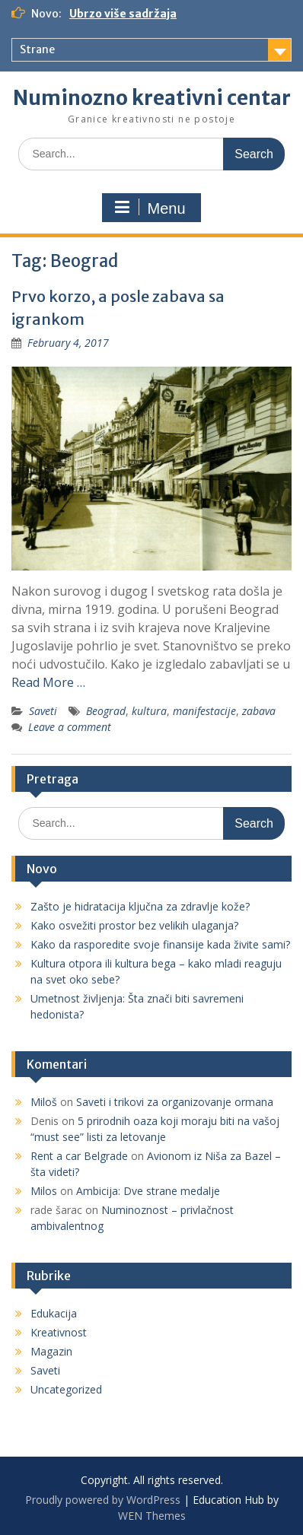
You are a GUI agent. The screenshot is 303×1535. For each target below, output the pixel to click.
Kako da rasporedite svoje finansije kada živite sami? (160, 944)
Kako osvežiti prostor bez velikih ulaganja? (134, 925)
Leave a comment (69, 727)
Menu (149, 208)
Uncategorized (66, 1389)
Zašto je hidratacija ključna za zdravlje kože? (140, 906)
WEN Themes (152, 1515)
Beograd (106, 711)
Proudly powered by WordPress (102, 1499)
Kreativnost (58, 1332)
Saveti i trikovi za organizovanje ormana (174, 1102)
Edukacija (53, 1313)
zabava (259, 711)
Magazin (51, 1351)
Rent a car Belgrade (79, 1156)
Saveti (43, 711)
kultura (149, 711)
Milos (43, 1191)
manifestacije (204, 711)
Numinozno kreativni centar (152, 97)
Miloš (43, 1102)
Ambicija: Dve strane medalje (148, 1191)
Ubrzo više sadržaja (123, 14)
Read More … (48, 682)
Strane (37, 49)
